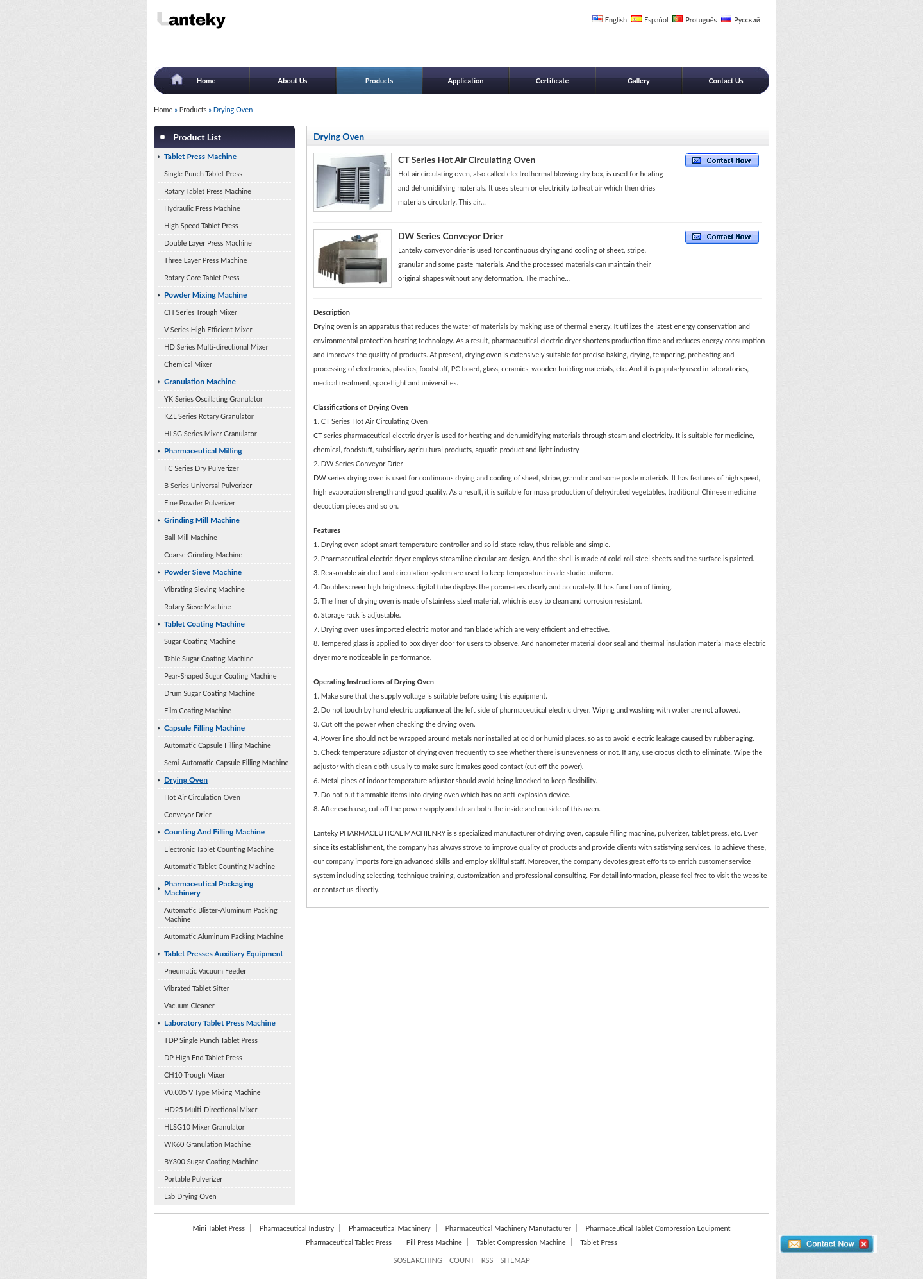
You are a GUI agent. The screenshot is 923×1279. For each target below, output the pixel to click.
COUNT (461, 1260)
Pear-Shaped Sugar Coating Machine (220, 676)
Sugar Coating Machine (200, 641)
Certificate (552, 80)
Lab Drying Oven (190, 1196)
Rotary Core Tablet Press (201, 277)
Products (379, 80)
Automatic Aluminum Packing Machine (223, 936)
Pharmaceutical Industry (297, 1228)
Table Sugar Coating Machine (209, 658)
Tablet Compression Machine (521, 1242)
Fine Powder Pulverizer (199, 502)
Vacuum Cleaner (189, 1005)
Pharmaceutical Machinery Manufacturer (507, 1228)
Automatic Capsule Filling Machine (217, 745)
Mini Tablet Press (218, 1228)
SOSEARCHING (417, 1260)
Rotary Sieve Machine (197, 606)
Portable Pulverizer (193, 1178)
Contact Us (725, 80)
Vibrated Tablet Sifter (196, 988)
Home (206, 80)
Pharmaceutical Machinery (390, 1228)
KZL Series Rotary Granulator (209, 416)
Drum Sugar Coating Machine (209, 693)
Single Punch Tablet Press (203, 173)
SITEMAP (514, 1260)
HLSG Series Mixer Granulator (210, 433)
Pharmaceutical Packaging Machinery (208, 888)
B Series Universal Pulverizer (208, 485)
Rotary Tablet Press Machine (207, 191)
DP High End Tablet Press (203, 1057)
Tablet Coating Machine (204, 624)
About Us (293, 80)
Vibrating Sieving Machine (204, 589)
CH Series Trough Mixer (200, 312)
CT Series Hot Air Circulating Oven (466, 159)
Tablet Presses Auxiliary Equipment (223, 953)
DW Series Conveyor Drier (450, 235)
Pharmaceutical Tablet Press (349, 1242)
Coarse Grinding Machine (203, 554)
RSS (487, 1260)
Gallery (639, 80)
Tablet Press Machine (200, 156)
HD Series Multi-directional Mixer (216, 347)
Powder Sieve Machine (203, 572)
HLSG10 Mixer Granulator (204, 1126)
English (616, 19)
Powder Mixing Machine (205, 295)
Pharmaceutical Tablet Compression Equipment (657, 1228)
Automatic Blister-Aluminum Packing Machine (221, 914)
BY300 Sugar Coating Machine (211, 1161)
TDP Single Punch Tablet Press (211, 1040)
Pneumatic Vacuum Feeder (205, 971)
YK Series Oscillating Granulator (213, 398)
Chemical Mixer (188, 364)
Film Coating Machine (197, 710)
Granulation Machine (200, 381)
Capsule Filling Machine (204, 728)
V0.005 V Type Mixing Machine (212, 1092)
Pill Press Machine (434, 1242)
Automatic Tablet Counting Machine (219, 866)
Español (656, 19)
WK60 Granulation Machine (207, 1144)
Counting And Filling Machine (214, 831)
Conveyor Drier (188, 814)
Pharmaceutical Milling (203, 450)
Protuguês (701, 19)
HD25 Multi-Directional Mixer (211, 1109)
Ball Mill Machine (190, 537)
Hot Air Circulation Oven (202, 797)
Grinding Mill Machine (202, 520)
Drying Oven (186, 779)
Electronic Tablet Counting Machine (219, 849)
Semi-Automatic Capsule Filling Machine (226, 762)
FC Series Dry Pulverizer (201, 468)
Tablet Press (598, 1242)
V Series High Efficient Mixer (208, 329)
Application (465, 80)
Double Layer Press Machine (208, 243)
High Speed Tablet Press (201, 225)
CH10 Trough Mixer (194, 1075)
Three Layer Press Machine (205, 260)
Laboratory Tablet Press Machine (220, 1023)
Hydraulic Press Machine (202, 208)
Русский (747, 19)
